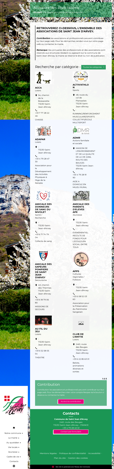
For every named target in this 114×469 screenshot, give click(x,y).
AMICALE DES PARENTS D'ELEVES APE (81, 208)
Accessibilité (94, 453)
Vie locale (48, 12)
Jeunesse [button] (13, 452)
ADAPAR (40, 139)
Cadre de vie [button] (13, 456)
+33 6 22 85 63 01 (81, 359)
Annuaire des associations (69, 12)
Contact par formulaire (71, 432)
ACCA (38, 87)
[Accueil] (14, 405)
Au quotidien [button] (13, 442)
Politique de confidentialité (72, 453)
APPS (76, 271)
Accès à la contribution (71, 401)
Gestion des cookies (78, 458)
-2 (104, 379)
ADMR (76, 137)
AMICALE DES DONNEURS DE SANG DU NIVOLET (43, 208)
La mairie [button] (13, 438)
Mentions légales (48, 453)
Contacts (71, 413)
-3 (106, 379)
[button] (14, 428)
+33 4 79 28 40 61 (70, 428)
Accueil (37, 12)
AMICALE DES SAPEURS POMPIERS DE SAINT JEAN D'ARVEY (43, 271)
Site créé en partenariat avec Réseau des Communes (71, 467)
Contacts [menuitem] (14, 461)
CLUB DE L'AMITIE (78, 335)
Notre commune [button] (13, 433)
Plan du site (60, 458)
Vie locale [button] (13, 447)
